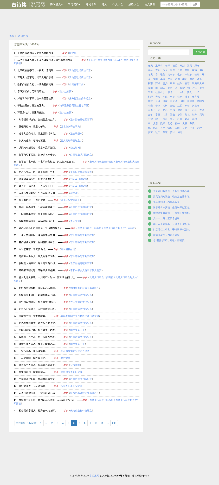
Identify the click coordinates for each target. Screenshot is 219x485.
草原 (162, 79)
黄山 (150, 87)
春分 (172, 119)
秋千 (157, 132)
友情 (194, 70)
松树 (165, 105)
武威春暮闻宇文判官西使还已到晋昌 (80, 315)
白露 (172, 110)
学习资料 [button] (74, 4)
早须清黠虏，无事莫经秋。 (31, 91)
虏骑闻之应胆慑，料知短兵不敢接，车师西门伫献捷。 (47, 400)
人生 (162, 128)
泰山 (155, 79)
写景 (150, 105)
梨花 (187, 114)
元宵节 (195, 96)
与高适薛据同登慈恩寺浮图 (74, 105)
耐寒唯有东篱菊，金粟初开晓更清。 (172, 207)
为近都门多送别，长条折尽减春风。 (172, 191)
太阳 (157, 70)
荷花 (150, 70)
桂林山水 (160, 92)
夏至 (150, 132)
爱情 (187, 70)
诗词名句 (91, 4)
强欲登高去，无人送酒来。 (33, 386)
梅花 (184, 79)
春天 (150, 65)
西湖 (157, 83)
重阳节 (159, 65)
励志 (162, 87)
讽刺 (201, 70)
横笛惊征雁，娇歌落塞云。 (33, 372)
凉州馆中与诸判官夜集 (82, 235)
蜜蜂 (177, 123)
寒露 (157, 114)
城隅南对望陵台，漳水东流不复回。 (38, 147)
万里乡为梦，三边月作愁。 (31, 112)
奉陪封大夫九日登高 (71, 372)
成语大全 (133, 4)
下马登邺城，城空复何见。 (33, 358)
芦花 (165, 132)
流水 (194, 119)
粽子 (157, 119)
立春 (165, 110)
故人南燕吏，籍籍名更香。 (33, 140)
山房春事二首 (76, 84)
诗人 (104, 4)
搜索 (195, 4)
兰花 (179, 105)
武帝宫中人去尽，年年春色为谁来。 (38, 365)
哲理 (150, 96)
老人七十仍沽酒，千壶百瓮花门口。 (38, 186)
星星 (172, 83)
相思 (172, 70)
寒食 (187, 105)
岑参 (64, 53)
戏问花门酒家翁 (78, 179)
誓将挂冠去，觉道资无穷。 (31, 105)
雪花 (179, 110)
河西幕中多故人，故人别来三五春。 (38, 256)
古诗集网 (94, 475)
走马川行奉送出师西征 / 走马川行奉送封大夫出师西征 (106, 228)
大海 (157, 96)
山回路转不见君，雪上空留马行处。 (38, 214)
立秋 (182, 92)
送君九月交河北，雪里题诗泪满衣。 (38, 133)
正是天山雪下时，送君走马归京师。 (36, 77)
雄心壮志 (153, 128)
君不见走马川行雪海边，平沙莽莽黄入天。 (41, 228)
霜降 (201, 114)
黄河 (192, 79)
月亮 (179, 70)
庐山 (194, 87)
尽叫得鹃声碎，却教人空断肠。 (170, 240)
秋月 (187, 110)
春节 (202, 87)
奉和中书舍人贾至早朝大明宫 (85, 270)
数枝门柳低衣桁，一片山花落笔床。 (36, 84)
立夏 (184, 128)
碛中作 (72, 53)
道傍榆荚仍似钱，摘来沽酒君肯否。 (38, 179)
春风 (157, 105)
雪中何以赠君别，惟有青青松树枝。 (38, 301)
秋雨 (150, 83)
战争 (179, 83)
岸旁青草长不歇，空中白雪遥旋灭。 (36, 98)
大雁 (184, 123)
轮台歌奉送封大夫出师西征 (84, 287)
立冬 (150, 114)
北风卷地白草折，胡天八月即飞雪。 (38, 323)
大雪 (165, 114)
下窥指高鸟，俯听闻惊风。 (33, 351)
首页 (12, 35)
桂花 (150, 101)
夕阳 (182, 101)
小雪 (150, 119)
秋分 (194, 114)
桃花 (165, 101)
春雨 (170, 87)
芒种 (199, 128)
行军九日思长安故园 (71, 386)
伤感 (165, 96)
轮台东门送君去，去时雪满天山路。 (38, 308)
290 (114, 423)
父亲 (155, 123)
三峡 (172, 105)
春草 (187, 83)
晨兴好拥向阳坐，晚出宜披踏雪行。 (172, 196)
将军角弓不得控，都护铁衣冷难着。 (38, 154)
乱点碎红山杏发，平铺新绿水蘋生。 (172, 229)
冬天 (150, 74)
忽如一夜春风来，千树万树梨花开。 (38, 207)
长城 (157, 101)
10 (96, 423)
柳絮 (179, 114)
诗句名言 (23, 35)
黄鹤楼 (190, 101)
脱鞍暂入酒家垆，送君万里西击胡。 (38, 263)
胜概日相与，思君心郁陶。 (33, 126)
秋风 (192, 123)
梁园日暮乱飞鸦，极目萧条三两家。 (38, 330)
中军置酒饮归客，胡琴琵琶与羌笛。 (38, 379)
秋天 (165, 70)
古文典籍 (149, 4)
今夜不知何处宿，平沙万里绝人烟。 (38, 193)
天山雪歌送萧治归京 (80, 70)
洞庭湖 (195, 105)
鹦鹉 (162, 123)
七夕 (179, 74)
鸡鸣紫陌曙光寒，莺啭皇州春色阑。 (38, 270)
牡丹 (179, 119)
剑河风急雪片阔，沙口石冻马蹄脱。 (38, 287)
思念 (197, 65)
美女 (189, 92)
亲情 (170, 92)
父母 (170, 123)
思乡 (165, 83)
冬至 (172, 96)
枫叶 (165, 119)
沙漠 (172, 114)
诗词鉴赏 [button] (56, 4)
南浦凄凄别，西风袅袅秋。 (167, 235)
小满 (192, 128)
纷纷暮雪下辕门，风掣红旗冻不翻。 (38, 294)
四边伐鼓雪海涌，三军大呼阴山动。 (38, 393)
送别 (179, 96)
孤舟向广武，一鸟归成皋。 (33, 200)
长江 (197, 74)
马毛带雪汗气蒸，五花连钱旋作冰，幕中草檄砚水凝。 (46, 60)
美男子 (151, 110)
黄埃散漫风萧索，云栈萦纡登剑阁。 (172, 213)
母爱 (182, 87)
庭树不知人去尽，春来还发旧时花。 (38, 344)
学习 (150, 92)
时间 (177, 79)
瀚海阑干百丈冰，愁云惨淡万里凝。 (38, 337)
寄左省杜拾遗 (68, 249)
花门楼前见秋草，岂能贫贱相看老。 (38, 242)
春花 (194, 110)
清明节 (200, 101)
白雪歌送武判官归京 (81, 154)
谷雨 (177, 128)
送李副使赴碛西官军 (81, 119)
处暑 (187, 119)
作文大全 (117, 4)
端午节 (171, 74)
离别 (182, 65)
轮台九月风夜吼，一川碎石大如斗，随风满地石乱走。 (47, 277)
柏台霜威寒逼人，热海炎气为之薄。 (38, 410)
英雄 (172, 132)
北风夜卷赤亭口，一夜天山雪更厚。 (36, 70)
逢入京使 (75, 221)
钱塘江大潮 (198, 83)
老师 (167, 65)
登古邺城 (75, 147)
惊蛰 (170, 128)
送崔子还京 (76, 133)
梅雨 (179, 132)
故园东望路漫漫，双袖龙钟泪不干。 (38, 221)
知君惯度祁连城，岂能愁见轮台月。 (38, 119)
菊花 (174, 65)
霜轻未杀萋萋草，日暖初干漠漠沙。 (172, 224)
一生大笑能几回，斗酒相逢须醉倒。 (38, 235)
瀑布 (187, 96)
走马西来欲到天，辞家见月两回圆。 (36, 53)
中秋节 (188, 74)
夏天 (189, 65)
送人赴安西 (66, 91)
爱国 (170, 79)
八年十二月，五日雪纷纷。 (167, 218)
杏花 (201, 110)
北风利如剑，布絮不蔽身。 (167, 202)
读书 (199, 79)
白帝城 (173, 101)
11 (102, 423)
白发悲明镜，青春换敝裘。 (33, 315)
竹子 (197, 92)
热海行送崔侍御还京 (80, 98)
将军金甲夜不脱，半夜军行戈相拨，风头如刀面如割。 (47, 161)
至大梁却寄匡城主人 (71, 140)
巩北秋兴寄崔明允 (70, 126)
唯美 (162, 74)
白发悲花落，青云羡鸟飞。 (33, 249)
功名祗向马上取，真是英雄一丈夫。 (38, 172)
